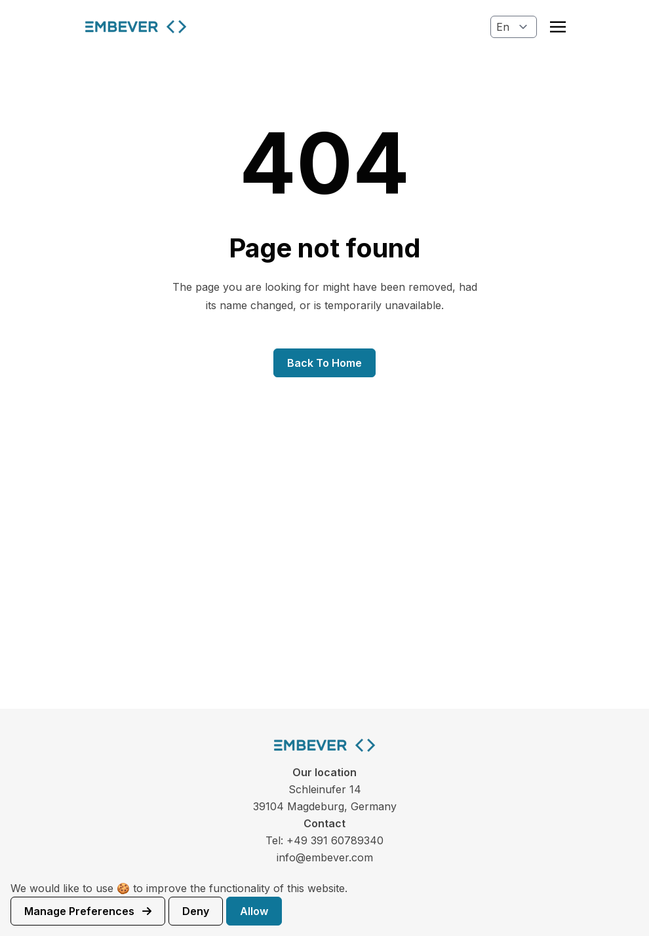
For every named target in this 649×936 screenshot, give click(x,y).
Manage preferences (87, 911)
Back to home (324, 362)
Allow (254, 911)
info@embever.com (325, 857)
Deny (195, 911)
